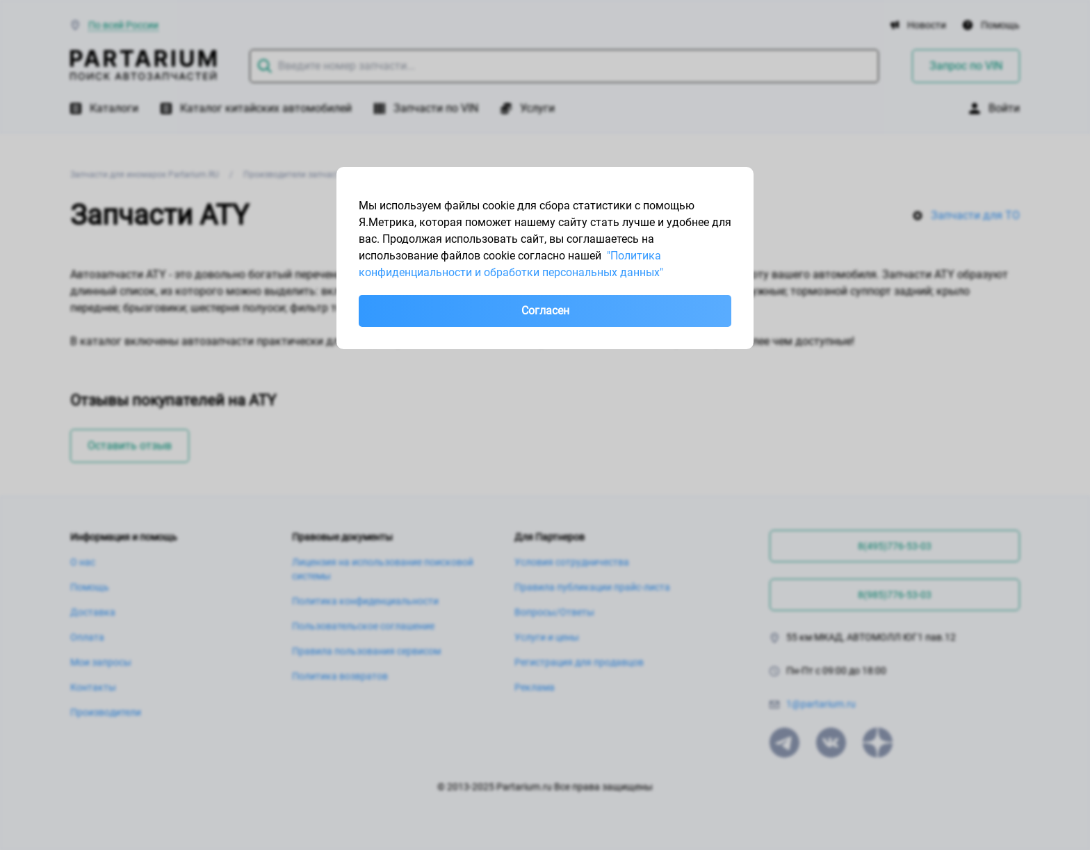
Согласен (545, 310)
